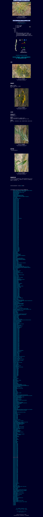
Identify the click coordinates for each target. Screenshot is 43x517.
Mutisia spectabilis (15, 393)
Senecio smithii (15, 442)
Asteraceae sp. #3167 (16, 243)
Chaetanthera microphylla (16, 284)
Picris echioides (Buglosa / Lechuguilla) (18, 420)
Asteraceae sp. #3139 (16, 240)
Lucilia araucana (15, 377)
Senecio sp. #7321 (15, 447)
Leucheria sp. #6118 (15, 363)
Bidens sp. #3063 (15, 269)
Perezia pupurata (15, 413)
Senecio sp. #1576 (15, 458)
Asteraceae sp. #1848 (16, 207)
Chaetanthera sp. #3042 (16, 293)
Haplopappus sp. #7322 (16, 349)
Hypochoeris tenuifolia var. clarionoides (18, 360)
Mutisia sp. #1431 (15, 391)
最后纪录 (26, 509)
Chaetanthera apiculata (16, 276)
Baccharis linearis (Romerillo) (17, 254)
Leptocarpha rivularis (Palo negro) (17, 362)
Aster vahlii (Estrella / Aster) (16, 198)
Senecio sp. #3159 (15, 482)
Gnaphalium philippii (15, 317)
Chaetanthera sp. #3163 (16, 294)
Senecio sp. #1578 (15, 459)
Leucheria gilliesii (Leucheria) (17, 365)
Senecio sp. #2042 (15, 469)
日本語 (21, 23)
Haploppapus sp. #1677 (16, 354)
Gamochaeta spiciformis (16, 315)
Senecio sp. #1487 (15, 453)
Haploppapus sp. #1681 (16, 355)
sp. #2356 (14, 504)
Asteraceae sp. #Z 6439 (16, 248)
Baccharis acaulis (15, 252)
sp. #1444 (14, 502)
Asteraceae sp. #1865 (16, 211)
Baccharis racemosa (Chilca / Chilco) (18, 258)
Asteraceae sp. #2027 (16, 225)
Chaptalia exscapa (15, 298)
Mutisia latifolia (15, 387)
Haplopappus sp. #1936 (16, 328)
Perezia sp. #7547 (15, 418)
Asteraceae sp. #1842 (16, 204)
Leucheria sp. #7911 (15, 375)
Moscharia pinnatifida (16, 381)
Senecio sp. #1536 (15, 455)
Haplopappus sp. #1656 (16, 340)
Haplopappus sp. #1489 (16, 331)
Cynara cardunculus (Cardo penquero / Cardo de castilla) (20, 308)
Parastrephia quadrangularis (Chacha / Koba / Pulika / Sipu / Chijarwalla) (22, 409)
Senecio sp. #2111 (15, 473)
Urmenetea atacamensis (16, 495)
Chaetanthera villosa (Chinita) (17, 297)
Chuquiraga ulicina (15, 304)
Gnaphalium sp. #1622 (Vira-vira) (17, 319)
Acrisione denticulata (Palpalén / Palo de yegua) (19, 191)
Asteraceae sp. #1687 (16, 200)
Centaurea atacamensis (16, 271)
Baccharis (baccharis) (16, 251)
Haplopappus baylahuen (16, 323)
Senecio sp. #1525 (15, 454)
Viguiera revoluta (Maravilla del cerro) (18, 497)
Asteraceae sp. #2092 (16, 229)
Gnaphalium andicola (16, 316)
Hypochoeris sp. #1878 (16, 359)
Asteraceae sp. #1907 (16, 219)
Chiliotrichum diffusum (16, 299)
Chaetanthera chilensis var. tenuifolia (18, 277)
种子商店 (26, 508)
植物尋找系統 (22, 508)
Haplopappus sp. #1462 (16, 330)
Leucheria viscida (15, 376)
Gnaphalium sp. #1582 (16, 318)
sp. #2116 (14, 503)
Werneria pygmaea (15, 499)
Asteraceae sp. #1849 (16, 208)
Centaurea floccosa (15, 273)
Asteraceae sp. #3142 (16, 241)
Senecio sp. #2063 (15, 472)
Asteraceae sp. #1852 (16, 210)
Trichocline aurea (15, 492)
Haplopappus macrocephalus (17, 325)
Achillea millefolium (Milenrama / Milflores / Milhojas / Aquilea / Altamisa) (22, 190)
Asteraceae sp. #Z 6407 (16, 247)
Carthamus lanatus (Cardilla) (17, 270)
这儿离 (21, 185)
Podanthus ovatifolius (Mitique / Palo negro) (19, 423)
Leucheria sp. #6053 (15, 374)
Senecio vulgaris (15, 484)
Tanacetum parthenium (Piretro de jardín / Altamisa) (20, 489)
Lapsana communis (15, 361)
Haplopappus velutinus (16, 352)
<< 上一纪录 (20, 509)
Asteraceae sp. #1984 (16, 222)
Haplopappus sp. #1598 (16, 338)
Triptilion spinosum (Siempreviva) (17, 494)
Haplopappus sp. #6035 (16, 348)
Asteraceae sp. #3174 (16, 245)
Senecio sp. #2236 (15, 478)
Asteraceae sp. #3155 (16, 242)
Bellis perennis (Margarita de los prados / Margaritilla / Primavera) (21, 267)
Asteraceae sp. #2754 (16, 235)
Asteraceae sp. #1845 (16, 206)
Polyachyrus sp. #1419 (16, 425)
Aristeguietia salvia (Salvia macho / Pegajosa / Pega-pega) (21, 196)
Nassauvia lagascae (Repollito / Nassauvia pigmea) (20, 400)
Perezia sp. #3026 (15, 417)
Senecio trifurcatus (15, 483)
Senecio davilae (15, 432)
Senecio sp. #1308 (15, 448)
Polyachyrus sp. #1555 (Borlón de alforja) (18, 426)
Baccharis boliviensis (16, 253)
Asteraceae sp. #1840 (16, 203)
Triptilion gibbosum (15, 493)
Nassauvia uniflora (15, 405)
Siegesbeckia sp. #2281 (16, 485)
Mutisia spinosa (15, 394)
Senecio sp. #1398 (15, 450)
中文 (23, 23)
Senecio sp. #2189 (15, 474)
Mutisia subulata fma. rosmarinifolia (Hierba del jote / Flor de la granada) (22, 395)
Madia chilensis (15, 379)
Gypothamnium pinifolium (16, 322)
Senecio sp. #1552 (15, 444)
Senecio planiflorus (15, 441)
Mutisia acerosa (15, 382)
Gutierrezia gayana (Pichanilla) (17, 321)
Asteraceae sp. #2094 (16, 230)
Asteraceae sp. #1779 (16, 201)
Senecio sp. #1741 (15, 467)
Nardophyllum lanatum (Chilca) (17, 396)
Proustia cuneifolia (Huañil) (16, 428)
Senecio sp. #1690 (15, 445)
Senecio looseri (15, 437)
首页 (16, 508)
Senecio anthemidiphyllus (16, 431)
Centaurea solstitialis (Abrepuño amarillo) (18, 274)
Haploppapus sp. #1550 (16, 353)
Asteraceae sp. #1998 (16, 224)
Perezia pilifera (15, 412)
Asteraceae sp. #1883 (16, 214)
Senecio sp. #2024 (15, 468)
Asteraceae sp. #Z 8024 (16, 249)
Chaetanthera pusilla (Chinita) (17, 287)
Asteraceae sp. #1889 (16, 217)
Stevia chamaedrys (15, 488)
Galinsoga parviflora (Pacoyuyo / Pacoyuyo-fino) (19, 314)
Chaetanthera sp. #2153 (16, 291)
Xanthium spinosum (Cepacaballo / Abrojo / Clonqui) (20, 501)
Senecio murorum (15, 438)
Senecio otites (15, 440)
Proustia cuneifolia (15, 429)
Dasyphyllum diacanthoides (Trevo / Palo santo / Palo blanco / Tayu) (22, 309)
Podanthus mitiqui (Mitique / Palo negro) (18, 422)
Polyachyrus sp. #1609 (16, 427)
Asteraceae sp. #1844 (16, 205)
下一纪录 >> (23, 509)
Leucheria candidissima (16, 364)
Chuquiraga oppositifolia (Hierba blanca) (18, 303)
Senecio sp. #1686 (15, 465)
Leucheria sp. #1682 (15, 372)
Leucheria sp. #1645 (15, 370)
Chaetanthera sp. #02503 (16, 288)
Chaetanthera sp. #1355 (16, 290)
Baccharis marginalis (16, 256)
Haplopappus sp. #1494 (16, 332)
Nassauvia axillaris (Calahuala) (17, 398)
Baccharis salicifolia (15, 260)
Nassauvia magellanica (16, 401)
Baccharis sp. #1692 (15, 263)
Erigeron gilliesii (15, 311)
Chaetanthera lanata (15, 281)
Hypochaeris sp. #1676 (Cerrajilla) (17, 357)
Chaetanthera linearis (16, 282)
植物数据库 (19, 508)
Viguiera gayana (15, 496)
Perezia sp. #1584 (15, 416)
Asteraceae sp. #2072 (16, 227)
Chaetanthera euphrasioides (17, 278)
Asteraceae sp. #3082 (16, 237)
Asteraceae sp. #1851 (16, 209)
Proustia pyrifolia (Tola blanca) (17, 430)
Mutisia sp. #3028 (15, 392)
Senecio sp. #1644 (15, 463)
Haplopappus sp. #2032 (16, 343)
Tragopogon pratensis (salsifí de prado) (18, 491)
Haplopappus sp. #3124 (16, 329)
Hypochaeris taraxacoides (16, 358)
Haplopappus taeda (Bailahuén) (17, 351)
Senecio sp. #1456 (15, 451)
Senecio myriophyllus (16, 439)
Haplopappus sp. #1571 (16, 336)
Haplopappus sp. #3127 (16, 347)
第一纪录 (17, 509)
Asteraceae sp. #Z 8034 (16, 250)
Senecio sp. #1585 (15, 460)
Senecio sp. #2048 (15, 471)
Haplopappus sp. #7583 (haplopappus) (18, 350)
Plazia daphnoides (15, 421)
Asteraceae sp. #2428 (16, 233)
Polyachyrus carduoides (16, 424)
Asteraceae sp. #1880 (16, 212)
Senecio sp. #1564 (15, 456)
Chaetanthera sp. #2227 (16, 292)
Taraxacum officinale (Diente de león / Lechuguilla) (19, 490)
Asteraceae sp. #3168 (16, 244)
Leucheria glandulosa (16, 366)
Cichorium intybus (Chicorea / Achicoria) (18, 305)
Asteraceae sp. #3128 (16, 239)
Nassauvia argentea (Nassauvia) (17, 397)
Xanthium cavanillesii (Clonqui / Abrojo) (18, 500)
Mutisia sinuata (15, 390)
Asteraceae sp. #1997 (16, 223)
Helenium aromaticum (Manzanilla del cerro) (19, 356)
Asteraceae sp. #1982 (16, 221)
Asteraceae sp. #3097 (16, 238)
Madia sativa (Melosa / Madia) (17, 380)
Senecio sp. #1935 (15, 446)
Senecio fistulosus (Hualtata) (17, 434)
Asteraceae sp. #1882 (16, 213)
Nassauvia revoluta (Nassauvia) (17, 403)
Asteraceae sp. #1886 (16, 216)
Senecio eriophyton (15, 433)
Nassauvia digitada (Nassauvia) (17, 399)
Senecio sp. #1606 (15, 461)
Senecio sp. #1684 (15, 464)
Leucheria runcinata (15, 367)
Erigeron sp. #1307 (15, 313)
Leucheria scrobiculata (16, 368)
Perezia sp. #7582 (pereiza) (16, 419)
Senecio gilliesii (15, 435)
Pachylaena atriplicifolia (16, 407)
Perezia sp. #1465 (15, 415)
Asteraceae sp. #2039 (16, 226)
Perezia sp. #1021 (15, 414)
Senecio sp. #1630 (15, 462)
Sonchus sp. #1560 (15, 487)
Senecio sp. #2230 (15, 476)
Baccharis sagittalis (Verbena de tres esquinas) (19, 259)
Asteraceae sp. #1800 (16, 202)
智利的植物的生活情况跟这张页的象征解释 (21, 55)
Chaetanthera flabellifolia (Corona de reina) (18, 279)
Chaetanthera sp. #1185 (16, 289)
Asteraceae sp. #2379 (16, 232)
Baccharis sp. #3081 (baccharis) (17, 265)
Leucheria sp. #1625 (15, 369)
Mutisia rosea (15, 389)
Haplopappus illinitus (16, 324)
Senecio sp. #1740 (15, 466)
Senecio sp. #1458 (15, 452)
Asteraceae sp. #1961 (16, 220)
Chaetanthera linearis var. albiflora (17, 283)
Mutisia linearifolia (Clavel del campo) (18, 388)
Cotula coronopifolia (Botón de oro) (17, 307)
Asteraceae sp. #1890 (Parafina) (17, 218)
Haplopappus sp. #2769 (16, 345)
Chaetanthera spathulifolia (16, 296)
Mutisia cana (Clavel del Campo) (17, 384)
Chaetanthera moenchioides (16, 286)
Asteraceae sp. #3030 (16, 236)
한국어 (19, 23)
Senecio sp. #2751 (15, 480)
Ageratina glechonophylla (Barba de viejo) (18, 192)
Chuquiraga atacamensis (16, 302)
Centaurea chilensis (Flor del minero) (18, 272)
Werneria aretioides (15, 498)
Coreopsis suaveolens (16, 306)
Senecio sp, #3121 (15, 443)
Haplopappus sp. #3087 (16, 346)
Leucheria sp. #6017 (15, 373)
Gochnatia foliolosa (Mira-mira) (17, 320)
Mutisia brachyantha (15, 383)
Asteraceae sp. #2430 (16, 234)
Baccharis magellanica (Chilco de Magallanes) (19, 255)
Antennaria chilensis (15, 194)
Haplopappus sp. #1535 (16, 334)
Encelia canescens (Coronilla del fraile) (18, 310)
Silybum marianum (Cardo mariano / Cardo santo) (19, 486)
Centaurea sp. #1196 (16, 275)
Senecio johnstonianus (16, 436)
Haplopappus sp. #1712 (16, 342)
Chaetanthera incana (16, 280)
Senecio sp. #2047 (15, 470)
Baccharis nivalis (15, 257)
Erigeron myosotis (15, 312)
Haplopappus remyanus (16, 326)
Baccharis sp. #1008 (15, 261)
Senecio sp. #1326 (15, 449)
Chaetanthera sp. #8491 (16, 295)
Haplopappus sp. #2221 (16, 344)
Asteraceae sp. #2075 (16, 228)
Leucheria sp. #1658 (15, 371)
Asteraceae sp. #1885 (16, 215)
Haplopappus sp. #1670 (16, 341)
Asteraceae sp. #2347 (16, 231)
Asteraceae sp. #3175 (16, 246)
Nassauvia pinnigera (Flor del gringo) (18, 402)
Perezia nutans (15, 411)
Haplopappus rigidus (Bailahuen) (17, 327)
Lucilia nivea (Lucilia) (16, 378)
